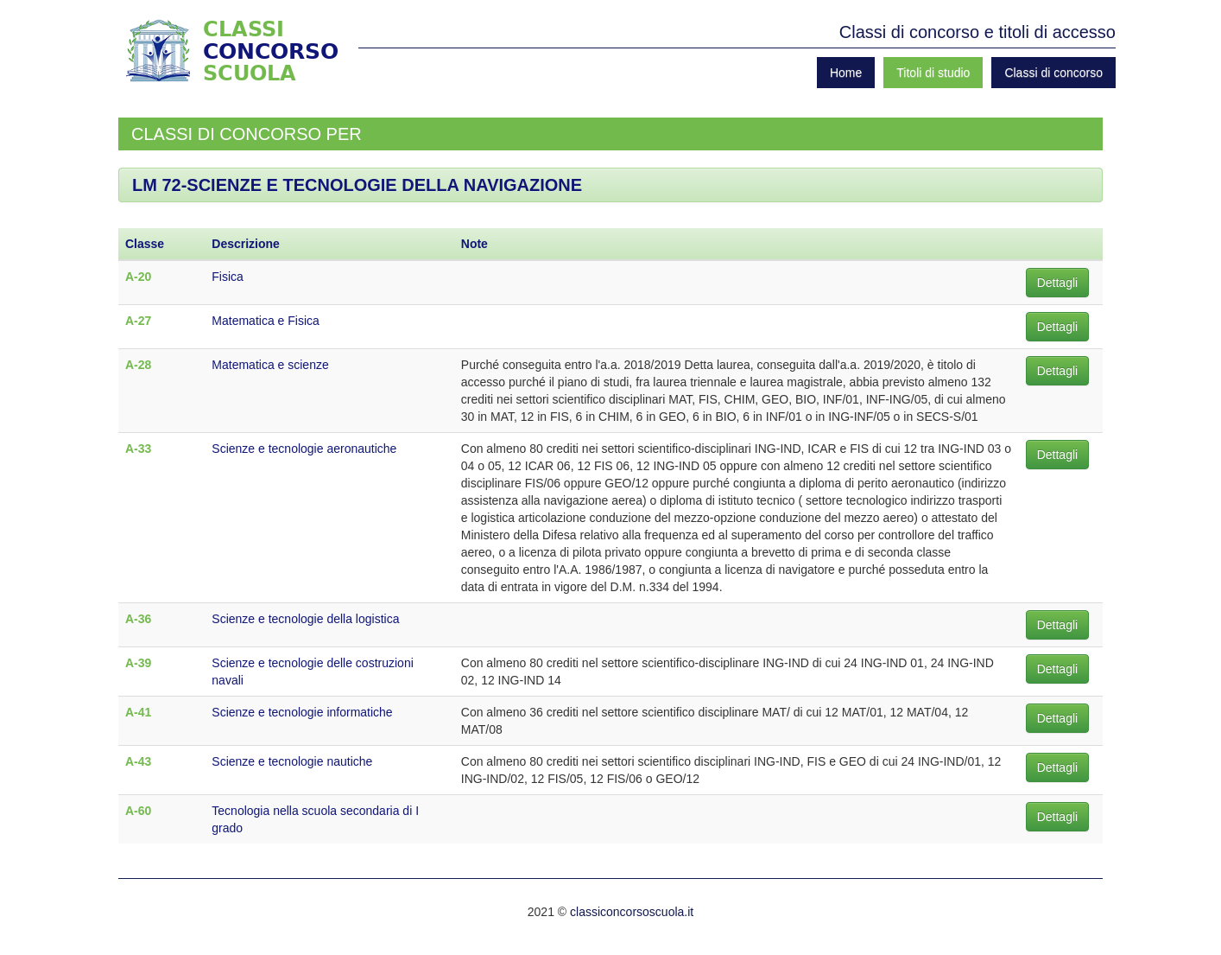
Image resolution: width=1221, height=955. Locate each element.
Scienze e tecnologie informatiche (302, 712)
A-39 (138, 663)
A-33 (138, 448)
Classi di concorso (1053, 73)
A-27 (138, 321)
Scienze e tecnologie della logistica (305, 619)
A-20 (138, 276)
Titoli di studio (933, 73)
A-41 (138, 712)
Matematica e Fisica (265, 321)
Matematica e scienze (270, 365)
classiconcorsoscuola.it (631, 912)
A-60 (138, 811)
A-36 (138, 619)
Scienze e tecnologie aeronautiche (304, 448)
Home (846, 73)
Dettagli (1057, 283)
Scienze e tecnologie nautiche (292, 761)
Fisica (228, 276)
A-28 (138, 365)
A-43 (138, 761)
